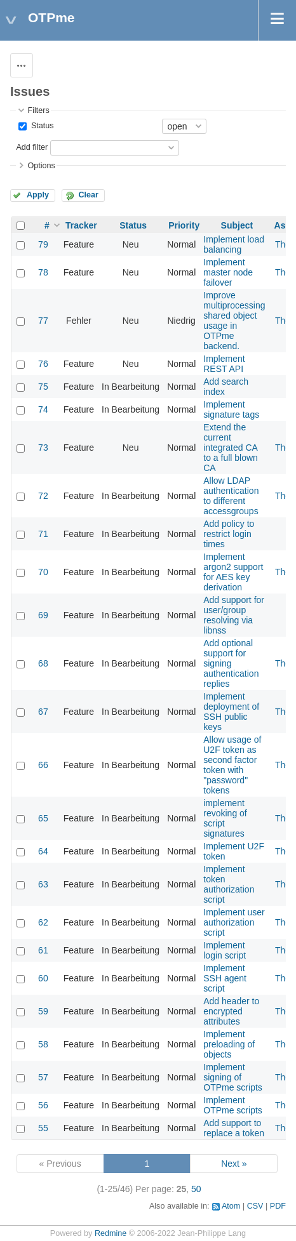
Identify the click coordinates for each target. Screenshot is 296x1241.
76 (43, 364)
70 (43, 572)
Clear (88, 194)
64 (43, 851)
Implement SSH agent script (224, 978)
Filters (38, 110)
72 (43, 496)
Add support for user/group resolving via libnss (233, 615)
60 (43, 978)
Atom (231, 1206)
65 (43, 818)
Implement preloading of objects (229, 1044)
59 (43, 1011)
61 (43, 950)
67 (43, 712)
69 (43, 615)
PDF (278, 1206)
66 (43, 765)
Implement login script (224, 950)
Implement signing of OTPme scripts (232, 1077)
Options (41, 165)
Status (41, 125)
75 (43, 387)
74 (43, 409)
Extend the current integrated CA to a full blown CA (230, 447)
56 (43, 1105)
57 (43, 1077)
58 (43, 1044)
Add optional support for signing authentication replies (231, 663)
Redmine (110, 1233)
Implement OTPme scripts (232, 1105)
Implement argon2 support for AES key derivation (233, 572)
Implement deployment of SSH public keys (231, 711)
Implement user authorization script (233, 922)
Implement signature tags (231, 409)
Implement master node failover (228, 272)
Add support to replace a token (233, 1128)
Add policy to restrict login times (228, 534)
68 (43, 663)
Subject (237, 225)
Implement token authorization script (228, 884)
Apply (38, 194)
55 (43, 1128)
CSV (255, 1206)
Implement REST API (224, 364)
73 (43, 447)
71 (43, 534)
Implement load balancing (233, 244)
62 (43, 922)
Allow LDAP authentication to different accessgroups (231, 495)
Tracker (81, 225)
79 (43, 244)
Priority (183, 225)
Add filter (32, 147)
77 (43, 320)
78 (43, 272)
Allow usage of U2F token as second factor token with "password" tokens (232, 764)
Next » (233, 1163)
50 (196, 1189)
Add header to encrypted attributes (231, 1011)
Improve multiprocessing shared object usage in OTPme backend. (234, 320)
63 (43, 884)
